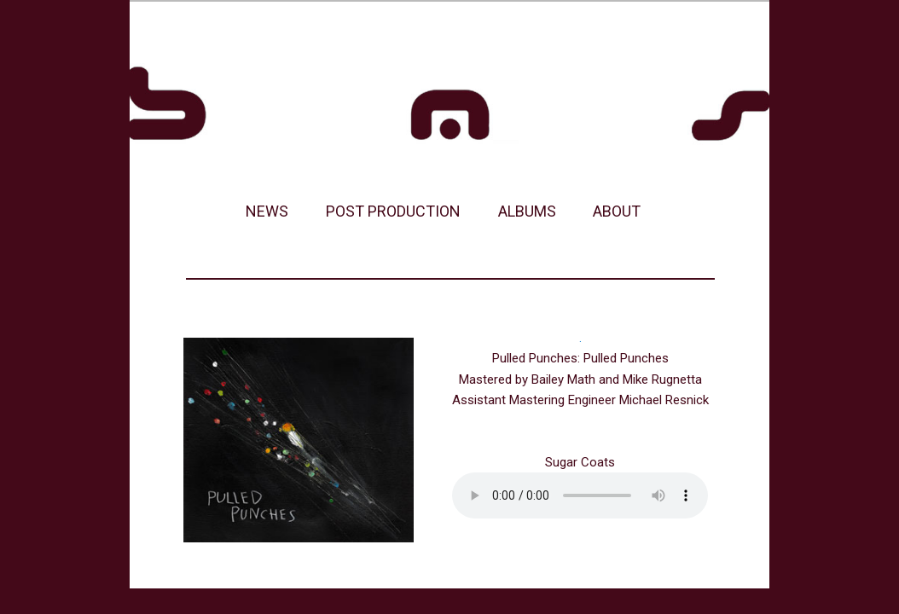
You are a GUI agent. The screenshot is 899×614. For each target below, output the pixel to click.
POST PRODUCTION (393, 211)
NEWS (267, 211)
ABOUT (617, 211)
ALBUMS (527, 211)
